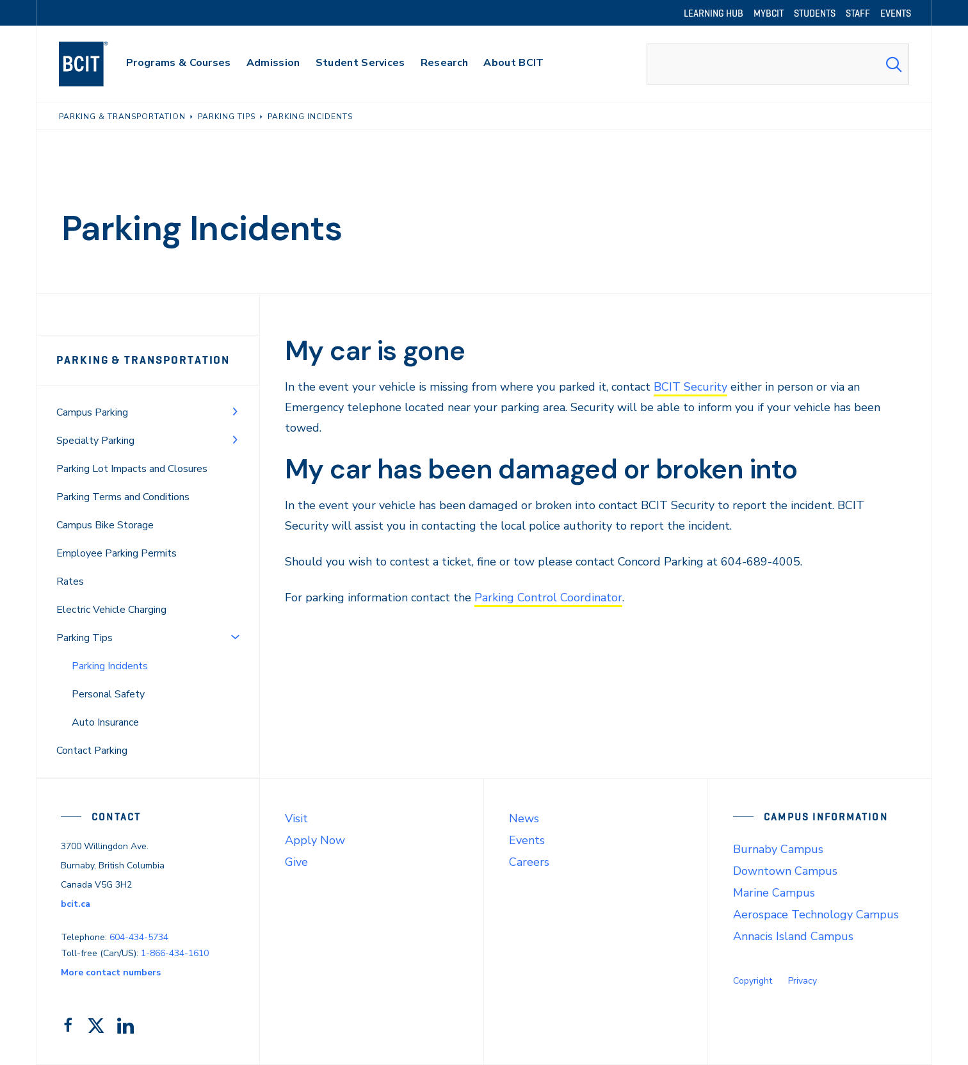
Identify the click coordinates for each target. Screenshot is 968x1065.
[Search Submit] (893, 64)
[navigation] (96, 64)
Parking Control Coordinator (548, 597)
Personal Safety (108, 694)
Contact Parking (91, 751)
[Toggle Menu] (235, 411)
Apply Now (315, 840)
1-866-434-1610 (175, 953)
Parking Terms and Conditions (123, 497)
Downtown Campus (785, 871)
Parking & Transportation (143, 360)
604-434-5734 (138, 937)
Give (296, 862)
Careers (529, 862)
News (524, 818)
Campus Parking (92, 412)
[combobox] (778, 64)
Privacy (802, 981)
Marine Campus (774, 892)
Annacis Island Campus (793, 936)
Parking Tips (84, 638)
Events (527, 840)
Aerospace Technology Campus (816, 914)
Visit (296, 818)
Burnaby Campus (778, 849)
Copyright (752, 981)
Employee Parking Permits (116, 553)
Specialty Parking (95, 441)
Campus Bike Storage (105, 525)
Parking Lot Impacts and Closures (131, 469)
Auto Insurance (105, 722)
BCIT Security (690, 386)
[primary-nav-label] (178, 64)
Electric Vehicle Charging (111, 610)
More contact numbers (111, 972)
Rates (70, 581)
